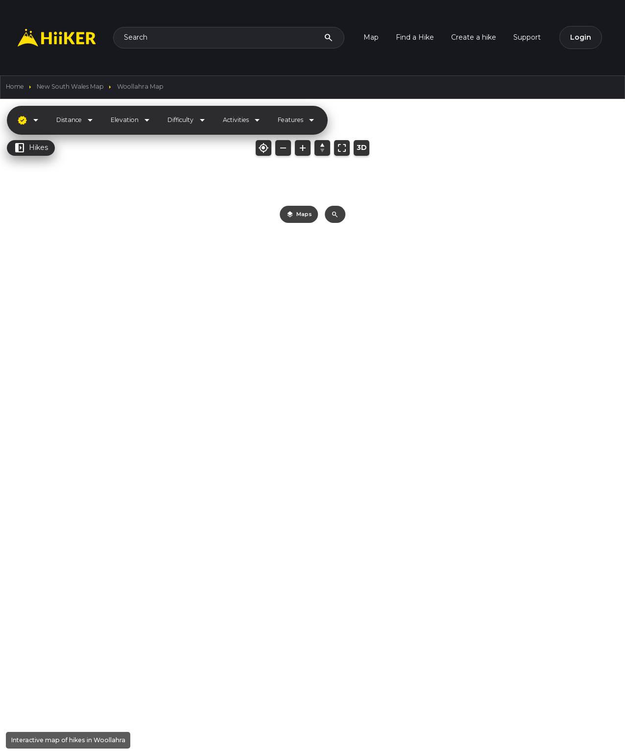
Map (371, 37)
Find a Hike (415, 37)
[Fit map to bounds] (342, 148)
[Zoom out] (283, 148)
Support (527, 37)
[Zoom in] (303, 148)
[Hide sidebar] (150, 118)
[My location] (263, 148)
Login (580, 37)
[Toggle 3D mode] (361, 148)
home (15, 86)
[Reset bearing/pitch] (322, 148)
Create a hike (473, 37)
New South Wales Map (70, 86)
